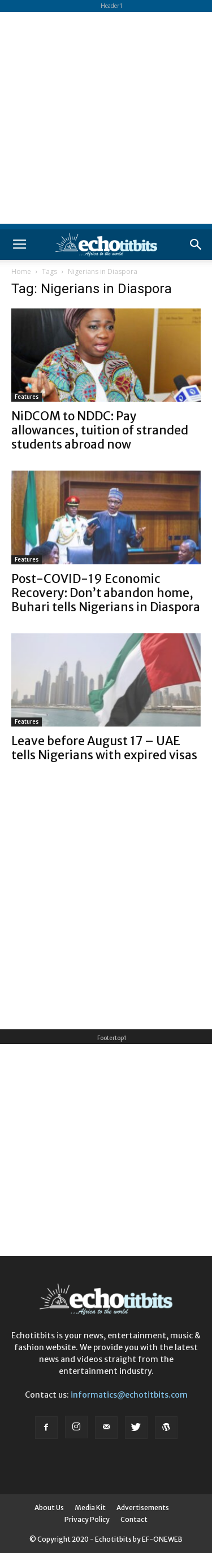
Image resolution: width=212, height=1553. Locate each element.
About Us (49, 1507)
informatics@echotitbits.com (129, 1395)
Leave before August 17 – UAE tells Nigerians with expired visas (104, 748)
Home (21, 271)
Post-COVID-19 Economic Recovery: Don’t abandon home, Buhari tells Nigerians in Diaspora (105, 593)
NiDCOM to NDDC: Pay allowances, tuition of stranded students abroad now (99, 430)
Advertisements (142, 1507)
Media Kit (90, 1507)
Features (26, 397)
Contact (134, 1519)
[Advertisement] (106, 118)
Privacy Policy (87, 1519)
